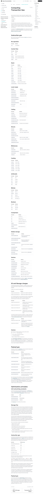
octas (17, 381)
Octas (24, 442)
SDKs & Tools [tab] (3, 5)
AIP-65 (28, 326)
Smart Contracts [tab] (4, 7)
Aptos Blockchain (18, 4)
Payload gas (14, 401)
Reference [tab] (3, 12)
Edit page (12, 486)
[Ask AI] (31, 7)
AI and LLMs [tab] (3, 14)
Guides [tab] (2, 3)
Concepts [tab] (3, 10)
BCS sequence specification (17, 338)
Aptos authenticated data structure (17, 316)
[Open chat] (40, 1)
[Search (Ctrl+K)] (18, 1)
